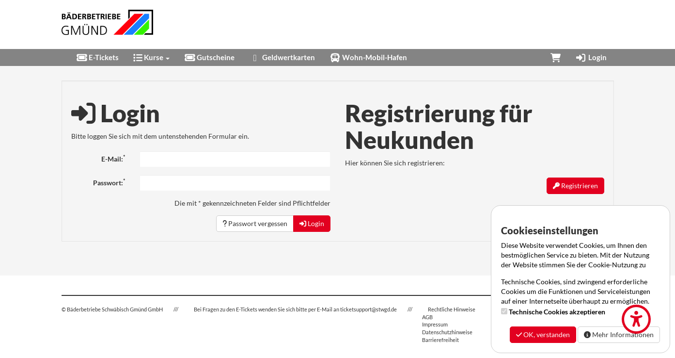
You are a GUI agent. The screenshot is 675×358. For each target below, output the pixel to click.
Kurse (151, 57)
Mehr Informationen (619, 334)
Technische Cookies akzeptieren (557, 312)
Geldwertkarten (281, 57)
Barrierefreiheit (440, 340)
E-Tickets (97, 57)
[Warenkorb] (555, 57)
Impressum (435, 324)
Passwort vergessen (254, 223)
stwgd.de (386, 309)
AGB (427, 317)
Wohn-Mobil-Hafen (368, 57)
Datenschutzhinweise (447, 332)
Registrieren (575, 185)
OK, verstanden (543, 334)
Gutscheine (209, 57)
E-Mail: (113, 158)
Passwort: (109, 182)
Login (590, 57)
